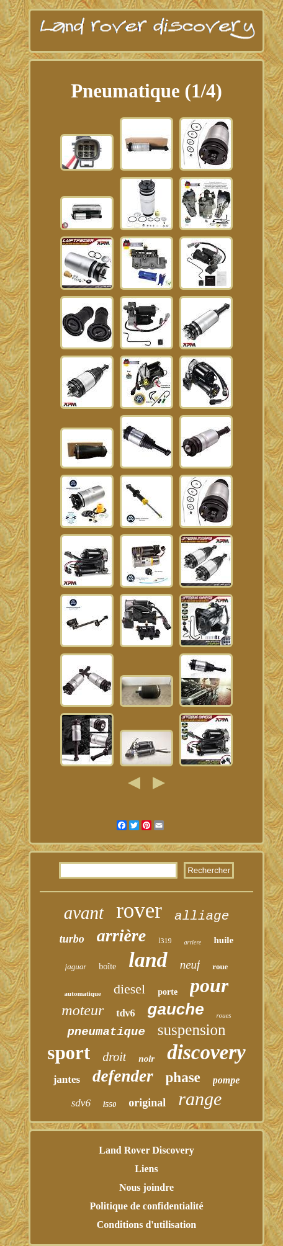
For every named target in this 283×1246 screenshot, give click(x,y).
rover (139, 911)
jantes (66, 1079)
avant (84, 913)
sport (68, 1053)
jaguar (76, 966)
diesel (129, 989)
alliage (201, 916)
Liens (146, 1168)
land (147, 959)
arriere (193, 942)
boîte (107, 966)
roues (224, 1015)
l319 (164, 940)
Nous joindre (146, 1187)
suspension (192, 1029)
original (147, 1102)
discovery (206, 1052)
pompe (226, 1080)
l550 (109, 1104)
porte (167, 992)
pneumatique (106, 1032)
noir (146, 1059)
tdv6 (125, 1013)
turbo (72, 939)
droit (114, 1057)
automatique (83, 993)
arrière (121, 935)
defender (122, 1076)
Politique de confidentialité (146, 1206)
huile (223, 940)
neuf (190, 964)
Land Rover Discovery (146, 1150)
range (200, 1098)
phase (183, 1077)
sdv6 (81, 1103)
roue (220, 966)
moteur (82, 1010)
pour (209, 985)
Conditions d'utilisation (147, 1224)
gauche (176, 1009)
